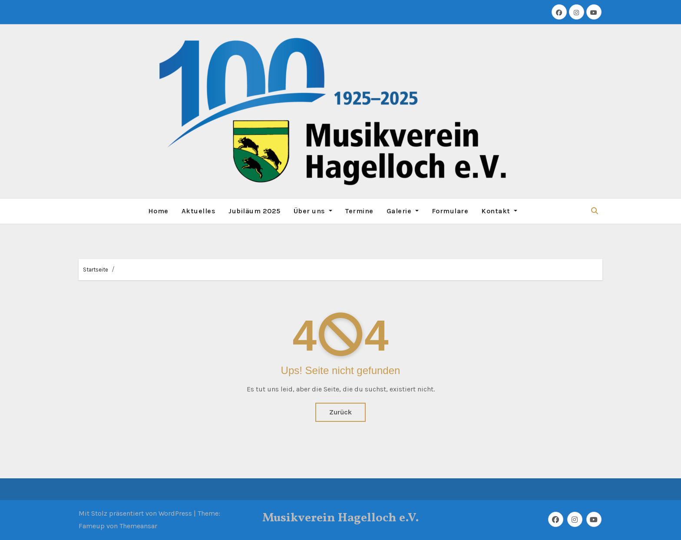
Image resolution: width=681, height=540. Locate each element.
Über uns (313, 211)
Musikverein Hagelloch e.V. (340, 518)
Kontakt (499, 211)
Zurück (340, 412)
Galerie (403, 211)
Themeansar (138, 526)
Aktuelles (199, 211)
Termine (359, 211)
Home (158, 211)
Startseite (95, 269)
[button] (594, 211)
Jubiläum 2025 (254, 211)
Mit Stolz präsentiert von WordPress (136, 513)
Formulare (450, 211)
